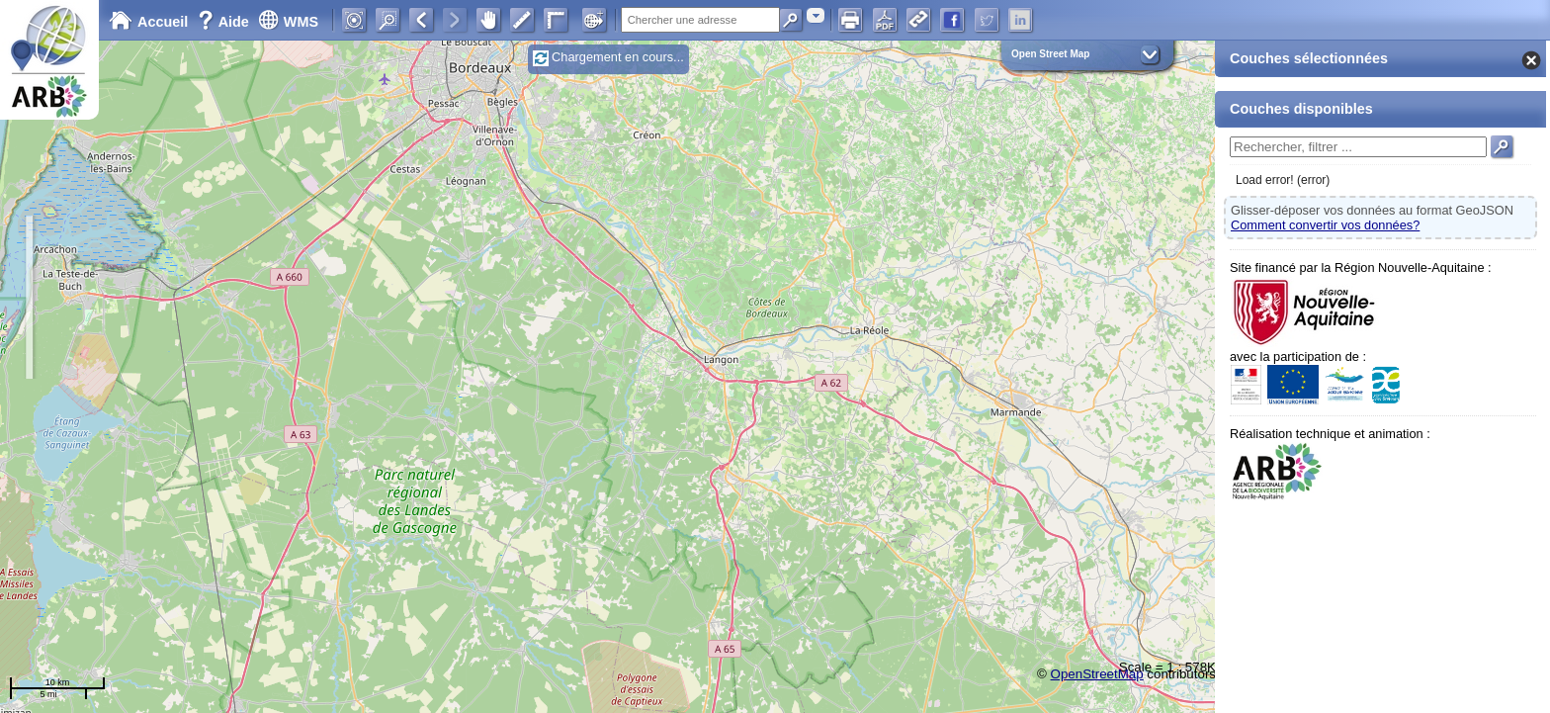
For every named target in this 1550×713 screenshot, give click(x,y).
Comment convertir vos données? (1325, 225)
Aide (225, 22)
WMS (288, 22)
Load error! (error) (1283, 180)
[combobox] (815, 15)
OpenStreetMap (1097, 674)
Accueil (148, 22)
